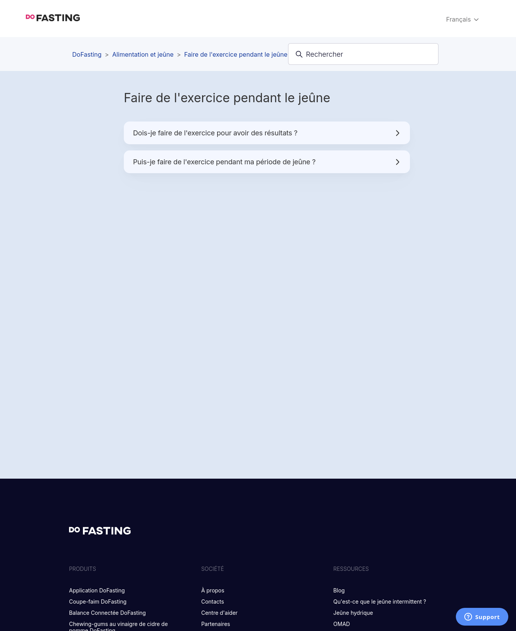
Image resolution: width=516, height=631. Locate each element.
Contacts (212, 601)
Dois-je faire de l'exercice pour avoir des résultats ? (267, 133)
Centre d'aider (219, 612)
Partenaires (215, 624)
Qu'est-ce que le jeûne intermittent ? (379, 601)
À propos (212, 590)
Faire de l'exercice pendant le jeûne (236, 54)
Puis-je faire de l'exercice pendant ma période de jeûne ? (267, 162)
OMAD (341, 624)
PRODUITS (82, 568)
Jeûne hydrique (353, 612)
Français (463, 19)
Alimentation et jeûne (143, 54)
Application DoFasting (97, 590)
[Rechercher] (363, 54)
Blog (339, 590)
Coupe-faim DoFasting (97, 601)
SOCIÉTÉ (212, 568)
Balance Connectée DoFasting (107, 612)
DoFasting (86, 54)
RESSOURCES (351, 568)
